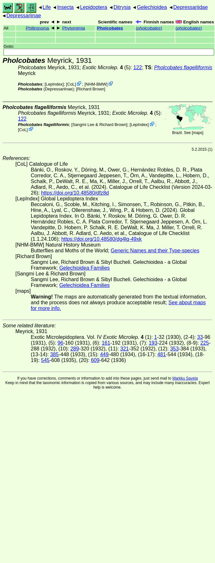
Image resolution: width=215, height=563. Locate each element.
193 (153, 343)
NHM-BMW (96, 84)
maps (197, 132)
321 (124, 348)
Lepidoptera (93, 7)
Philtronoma (37, 28)
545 (45, 360)
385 (54, 354)
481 (161, 354)
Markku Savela (185, 378)
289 (74, 348)
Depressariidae (190, 7)
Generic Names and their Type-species (155, 250)
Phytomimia (73, 28)
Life (47, 7)
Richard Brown (90, 89)
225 (204, 343)
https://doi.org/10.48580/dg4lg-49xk (101, 239)
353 (174, 348)
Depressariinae (23, 15)
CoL (71, 84)
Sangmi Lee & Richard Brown (99, 124)
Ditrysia (121, 7)
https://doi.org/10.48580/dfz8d (75, 193)
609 (95, 360)
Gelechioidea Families (84, 268)
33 (200, 337)
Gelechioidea (152, 7)
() (149, 28)
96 (60, 343)
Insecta (65, 7)
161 (106, 343)
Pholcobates (110, 28)
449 (104, 354)
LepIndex (54, 84)
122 (137, 67)
